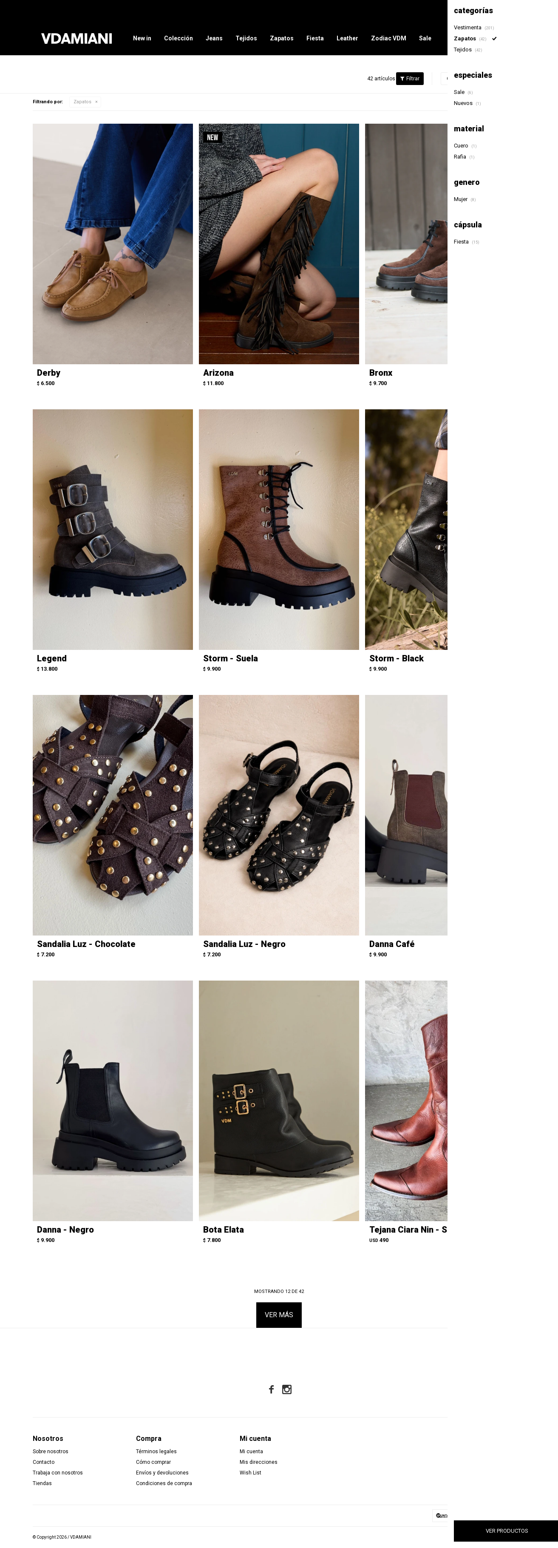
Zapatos (282, 38)
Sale (425, 38)
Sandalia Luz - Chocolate (86, 944)
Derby (48, 373)
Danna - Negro (65, 1229)
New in (142, 38)
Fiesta (315, 38)
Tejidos (246, 38)
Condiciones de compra (164, 1483)
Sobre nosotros (50, 1451)
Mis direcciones (259, 1462)
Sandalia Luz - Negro (244, 944)
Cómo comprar (153, 1462)
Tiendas (42, 1483)
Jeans (214, 38)
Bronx (380, 373)
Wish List (250, 1473)
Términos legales (156, 1451)
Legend (52, 658)
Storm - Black (396, 658)
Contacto (43, 1462)
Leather (347, 38)
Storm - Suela (230, 658)
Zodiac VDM (388, 38)
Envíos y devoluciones (162, 1473)
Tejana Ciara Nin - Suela (416, 1229)
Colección (178, 38)
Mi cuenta (251, 1451)
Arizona (218, 373)
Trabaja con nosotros (58, 1473)
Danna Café (392, 944)
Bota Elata (223, 1229)
